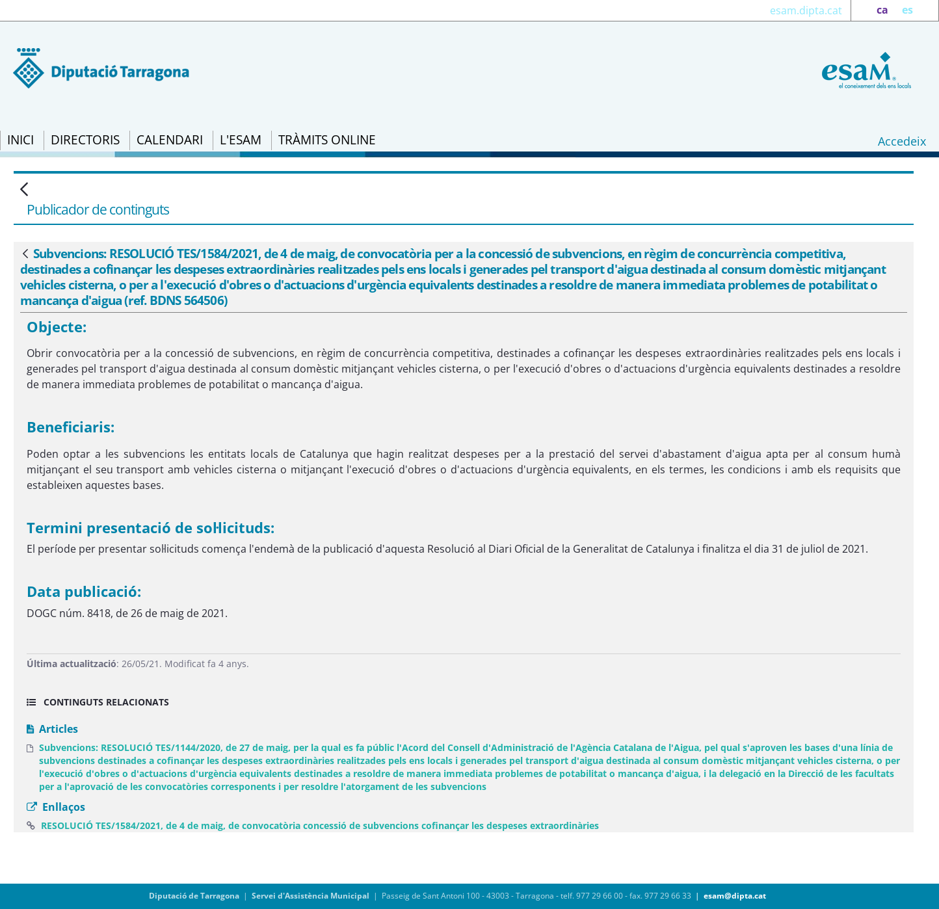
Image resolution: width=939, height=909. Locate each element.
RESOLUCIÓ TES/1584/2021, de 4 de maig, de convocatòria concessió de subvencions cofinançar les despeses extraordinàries (320, 825)
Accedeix (902, 141)
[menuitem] (20, 140)
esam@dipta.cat (735, 895)
